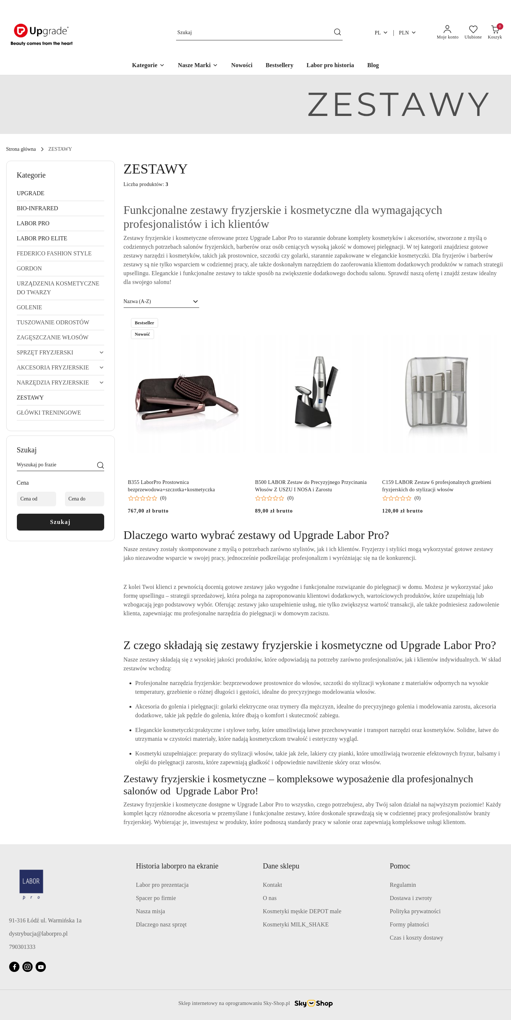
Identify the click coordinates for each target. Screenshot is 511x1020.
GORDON (29, 268)
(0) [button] (163, 498)
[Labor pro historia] (330, 66)
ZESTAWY (30, 397)
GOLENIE (29, 307)
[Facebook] (14, 967)
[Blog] (373, 66)
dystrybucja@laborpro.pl (38, 933)
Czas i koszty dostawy (417, 938)
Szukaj (60, 522)
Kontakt (272, 885)
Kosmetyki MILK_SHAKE (296, 924)
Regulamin (403, 885)
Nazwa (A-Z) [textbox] (137, 301)
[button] (147, 498)
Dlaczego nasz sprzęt (161, 924)
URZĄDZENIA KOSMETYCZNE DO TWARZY (58, 287)
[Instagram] (27, 967)
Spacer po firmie (156, 898)
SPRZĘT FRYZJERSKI (60, 352)
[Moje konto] (447, 33)
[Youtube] (41, 967)
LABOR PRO (33, 223)
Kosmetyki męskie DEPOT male (302, 911)
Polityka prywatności (415, 911)
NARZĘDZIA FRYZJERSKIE (60, 382)
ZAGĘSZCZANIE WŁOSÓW (53, 337)
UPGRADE (31, 193)
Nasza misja (150, 911)
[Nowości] (241, 66)
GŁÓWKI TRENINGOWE (49, 412)
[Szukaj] (100, 465)
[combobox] (161, 301)
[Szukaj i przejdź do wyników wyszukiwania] (337, 32)
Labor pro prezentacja (162, 885)
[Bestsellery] (279, 66)
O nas (270, 898)
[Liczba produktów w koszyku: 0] (495, 33)
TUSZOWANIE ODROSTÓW (53, 322)
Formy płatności (409, 924)
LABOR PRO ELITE (42, 238)
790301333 (22, 947)
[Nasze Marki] (198, 66)
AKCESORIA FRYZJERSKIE (60, 367)
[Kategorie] (148, 66)
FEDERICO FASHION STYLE (54, 253)
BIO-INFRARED (37, 208)
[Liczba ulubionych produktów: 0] (473, 33)
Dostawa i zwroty (411, 898)
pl (381, 33)
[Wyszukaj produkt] (259, 32)
